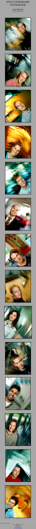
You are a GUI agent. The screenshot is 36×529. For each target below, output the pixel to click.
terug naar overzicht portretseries (4, 523)
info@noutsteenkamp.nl (19, 528)
